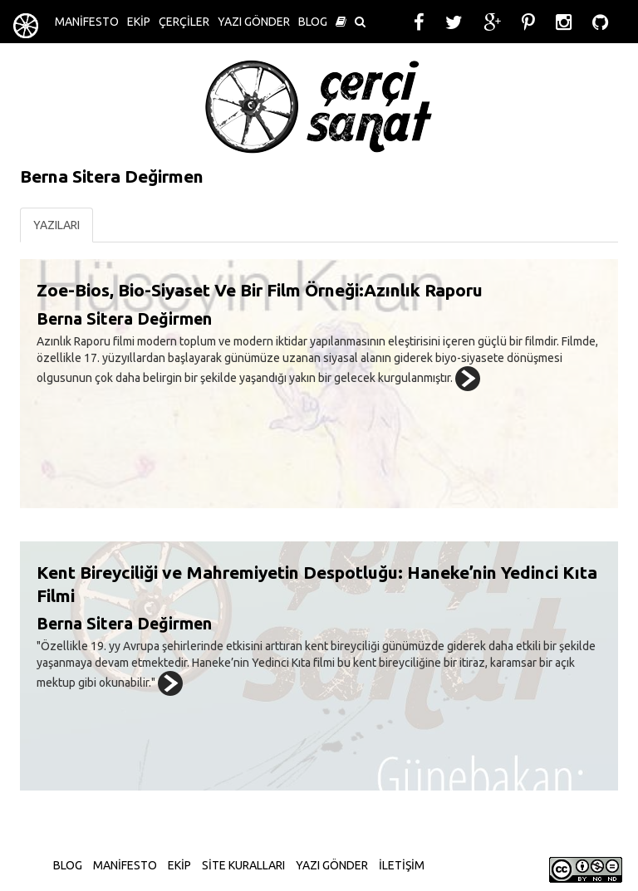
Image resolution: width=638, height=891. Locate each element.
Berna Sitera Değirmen (124, 319)
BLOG (312, 21)
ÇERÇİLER (184, 21)
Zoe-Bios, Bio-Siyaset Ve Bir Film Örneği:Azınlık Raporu (260, 290)
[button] (341, 21)
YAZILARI (56, 225)
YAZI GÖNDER (254, 21)
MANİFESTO (87, 21)
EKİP (138, 21)
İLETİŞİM (402, 865)
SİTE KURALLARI (243, 865)
